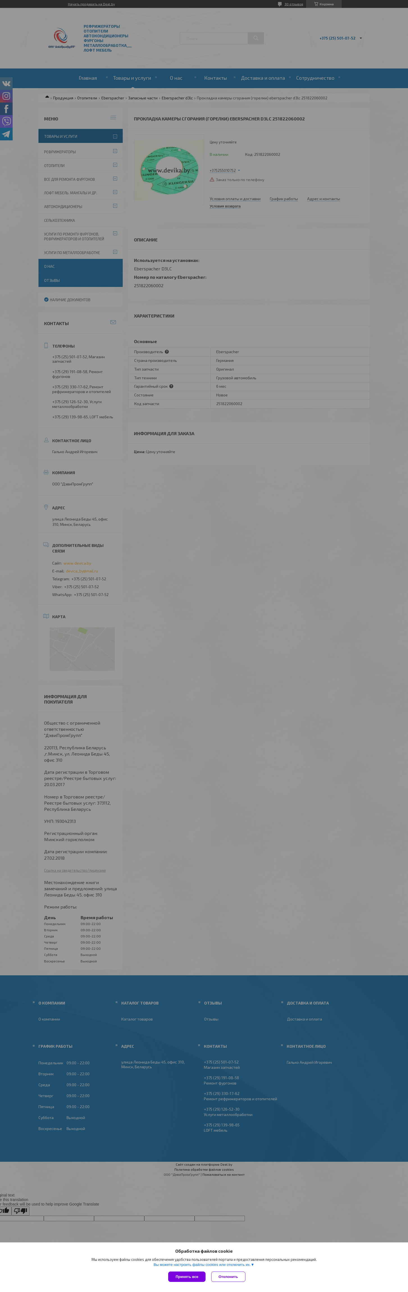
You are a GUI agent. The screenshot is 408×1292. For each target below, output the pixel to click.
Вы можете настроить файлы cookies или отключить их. (202, 1265)
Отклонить (228, 1277)
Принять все (186, 1277)
